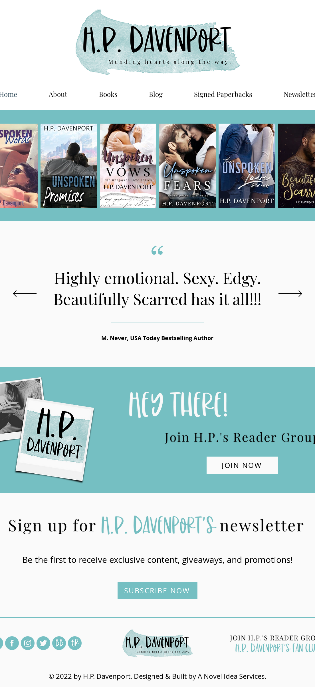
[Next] (290, 294)
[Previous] (25, 294)
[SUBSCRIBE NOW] (157, 590)
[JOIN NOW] (242, 465)
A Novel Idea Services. (232, 676)
